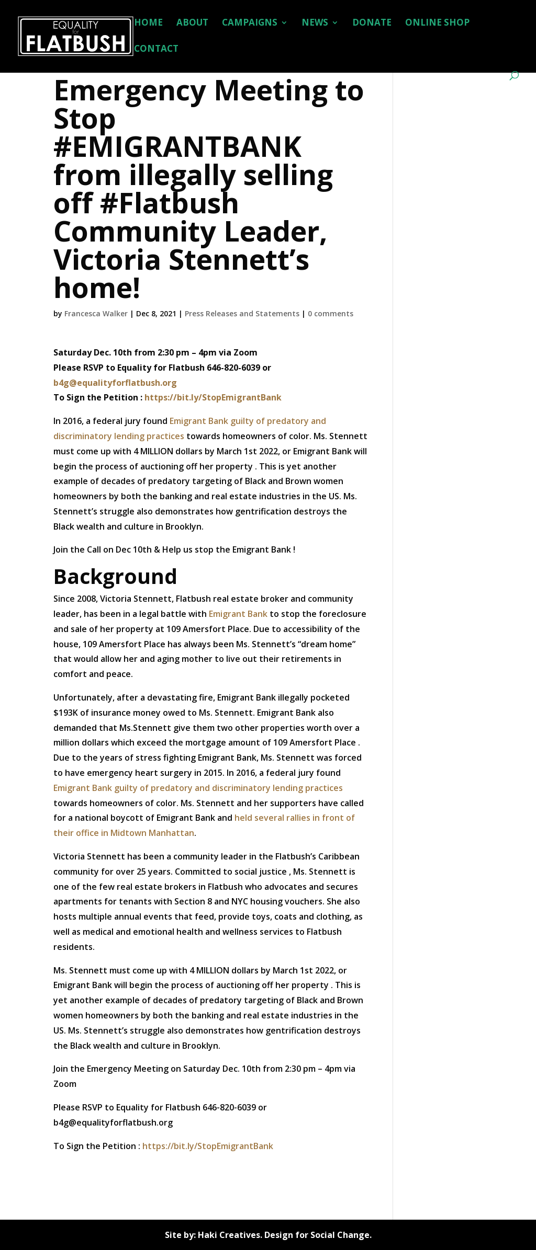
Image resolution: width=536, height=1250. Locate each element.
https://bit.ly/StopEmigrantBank (213, 397)
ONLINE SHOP (437, 23)
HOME (148, 23)
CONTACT (156, 49)
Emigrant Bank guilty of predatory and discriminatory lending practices (198, 788)
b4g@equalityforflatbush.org (115, 382)
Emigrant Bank (238, 614)
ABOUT (192, 23)
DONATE (372, 23)
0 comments (330, 313)
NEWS (315, 23)
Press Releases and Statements (242, 313)
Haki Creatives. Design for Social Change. (285, 1235)
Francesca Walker (96, 313)
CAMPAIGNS (249, 23)
